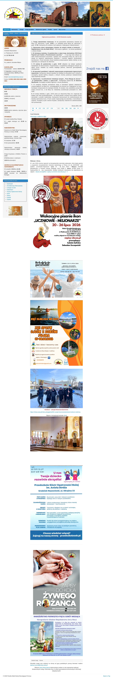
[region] (15, 210)
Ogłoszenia (7, 29)
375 (40, 108)
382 (66, 108)
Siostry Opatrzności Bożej (14, 191)
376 (44, 108)
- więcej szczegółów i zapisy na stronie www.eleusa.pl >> (51, 172)
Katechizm (10, 189)
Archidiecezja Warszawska (14, 185)
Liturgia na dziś (11, 187)
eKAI (8, 193)
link (65, 415)
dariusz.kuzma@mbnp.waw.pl (38, 665)
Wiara (8, 195)
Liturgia (21, 29)
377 (48, 108)
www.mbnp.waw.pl (44, 667)
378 (52, 108)
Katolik (9, 197)
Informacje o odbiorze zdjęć (38, 116)
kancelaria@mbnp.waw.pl (15, 77)
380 (59, 108)
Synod (55, 29)
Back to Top (106, 676)
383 (70, 108)
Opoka (9, 199)
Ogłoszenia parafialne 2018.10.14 (41, 33)
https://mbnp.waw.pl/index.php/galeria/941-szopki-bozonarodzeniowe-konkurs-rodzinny (55, 412)
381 (62, 108)
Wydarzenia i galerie (41, 29)
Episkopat (10, 184)
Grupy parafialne (29, 29)
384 (74, 108)
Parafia (50, 29)
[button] (6, 211)
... (55, 108)
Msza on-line (62, 29)
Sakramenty (14, 29)
